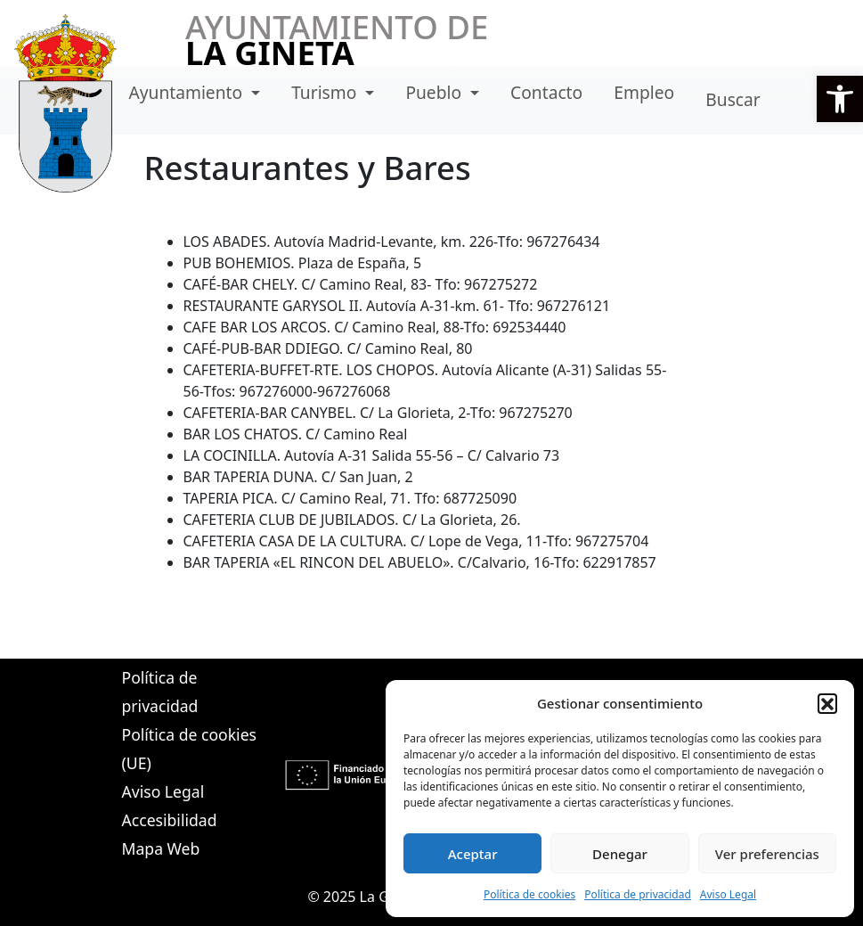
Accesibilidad (169, 820)
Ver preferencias (767, 854)
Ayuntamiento (188, 92)
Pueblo (435, 92)
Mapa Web (161, 848)
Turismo (326, 92)
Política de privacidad (637, 894)
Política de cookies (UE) (189, 749)
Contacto (546, 92)
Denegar (619, 854)
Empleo (644, 92)
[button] (840, 99)
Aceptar (473, 854)
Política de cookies (529, 894)
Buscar (732, 99)
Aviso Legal (728, 894)
